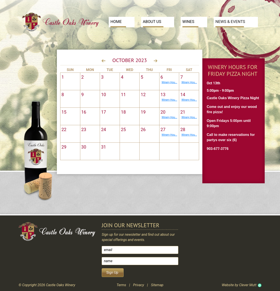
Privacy (138, 285)
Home (118, 23)
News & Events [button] (230, 23)
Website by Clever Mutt (239, 285)
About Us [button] (153, 23)
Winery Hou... (169, 82)
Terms (121, 285)
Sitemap (157, 285)
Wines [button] (190, 23)
